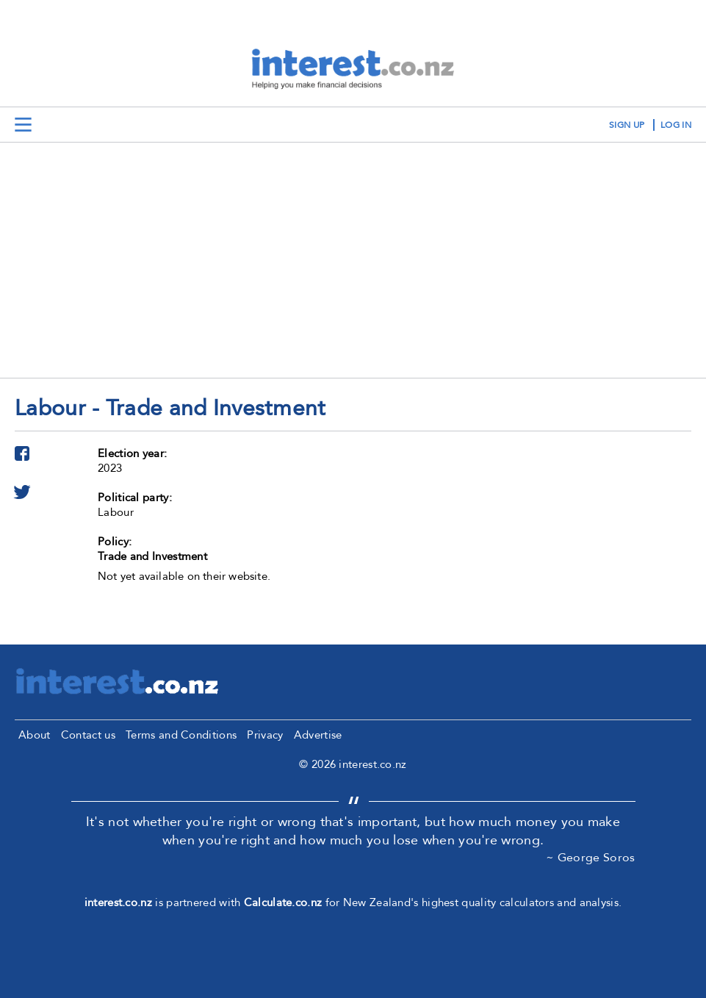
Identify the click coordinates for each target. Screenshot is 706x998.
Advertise (318, 735)
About (34, 735)
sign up (626, 125)
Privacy (265, 735)
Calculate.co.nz (283, 902)
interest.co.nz (118, 902)
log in (675, 125)
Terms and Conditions (181, 735)
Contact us (88, 735)
